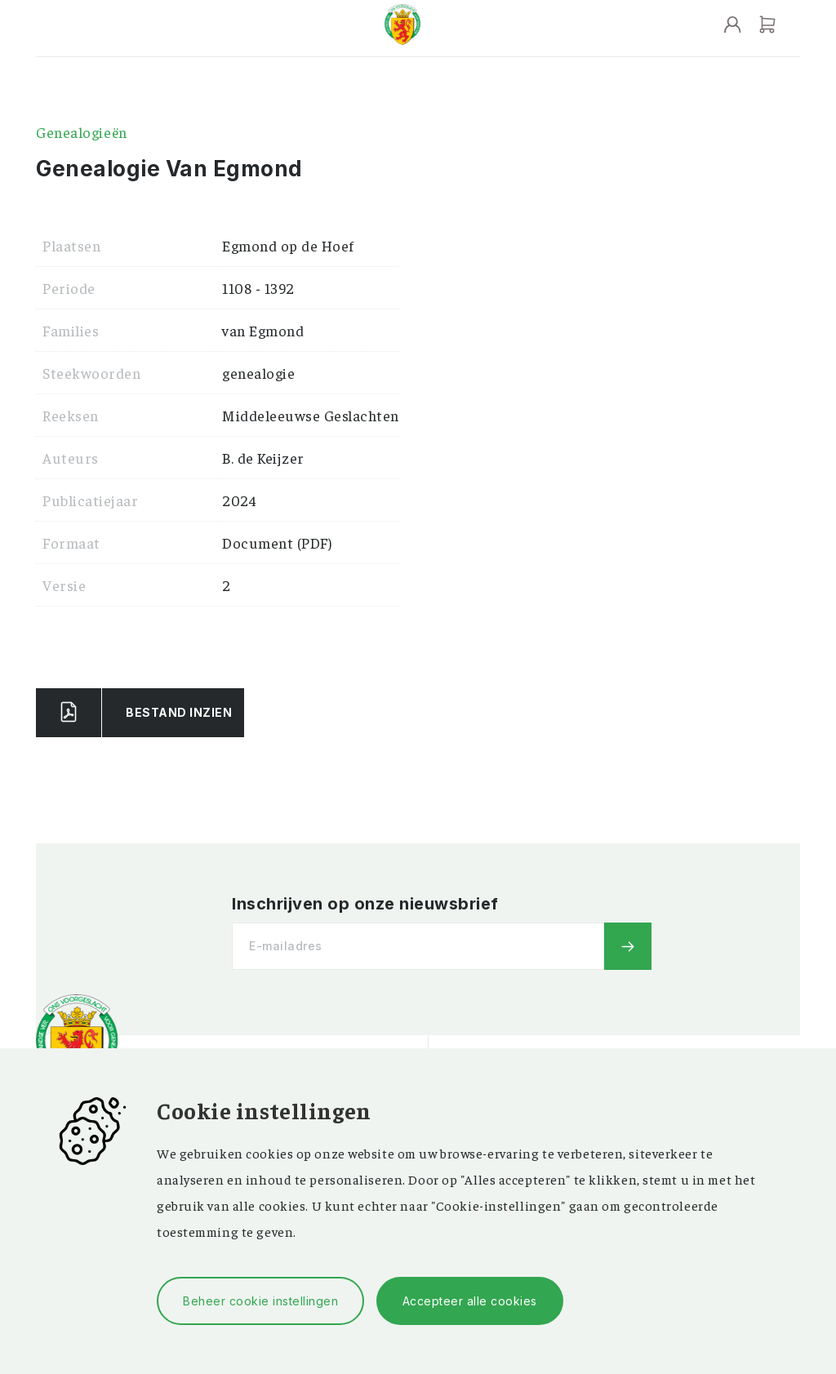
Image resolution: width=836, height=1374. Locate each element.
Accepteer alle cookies (469, 1301)
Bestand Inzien (179, 712)
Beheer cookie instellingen (260, 1301)
